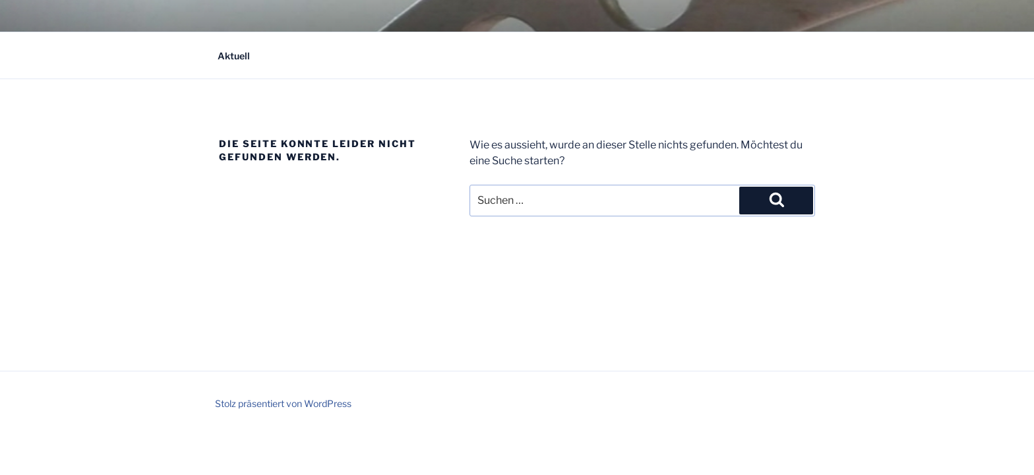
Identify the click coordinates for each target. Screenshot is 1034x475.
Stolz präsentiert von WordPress (283, 403)
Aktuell (234, 55)
